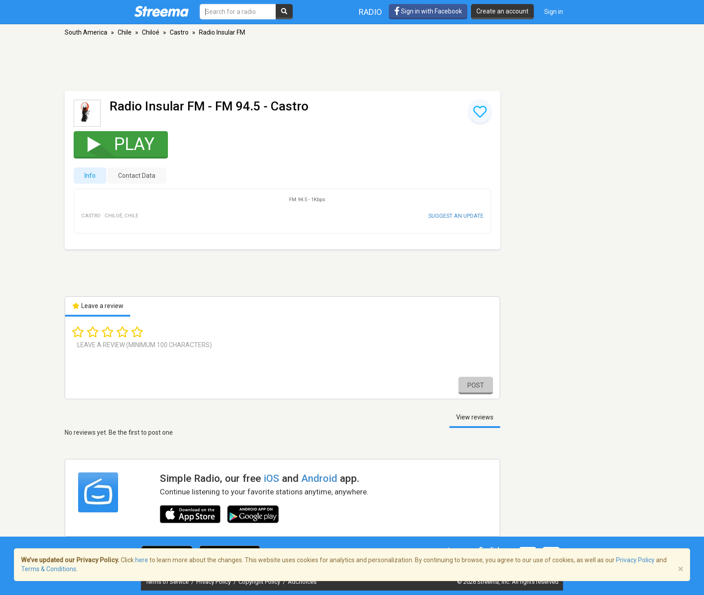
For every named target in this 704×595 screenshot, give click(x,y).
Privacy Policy (214, 581)
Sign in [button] (553, 11)
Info (90, 175)
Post (475, 385)
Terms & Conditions (48, 569)
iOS (271, 478)
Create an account (502, 11)
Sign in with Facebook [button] (428, 11)
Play (115, 144)
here (141, 560)
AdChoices (302, 581)
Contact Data (136, 175)
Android (319, 478)
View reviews (474, 417)
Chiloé (150, 32)
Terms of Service (167, 581)
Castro (179, 32)
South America (86, 32)
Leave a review (97, 305)
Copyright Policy (260, 581)
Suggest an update (456, 215)
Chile (125, 32)
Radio (370, 12)
